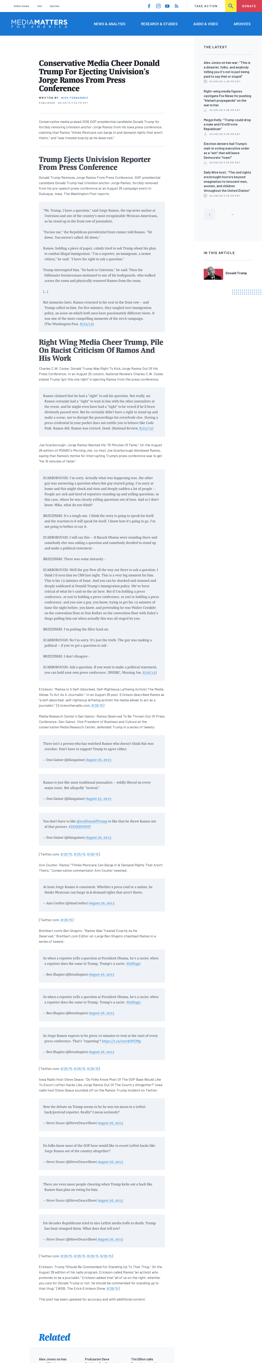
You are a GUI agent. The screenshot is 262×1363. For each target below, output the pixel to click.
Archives (242, 23)
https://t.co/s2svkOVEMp (121, 1041)
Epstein (54, 6)
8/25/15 (86, 324)
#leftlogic (133, 963)
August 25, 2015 (98, 798)
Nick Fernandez (74, 97)
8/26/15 (149, 672)
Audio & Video (205, 23)
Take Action (206, 6)
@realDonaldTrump (92, 821)
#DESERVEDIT (80, 826)
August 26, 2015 (98, 759)
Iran (39, 6)
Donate (249, 6)
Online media (21, 6)
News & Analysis (109, 23)
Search (231, 6)
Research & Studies (159, 23)
